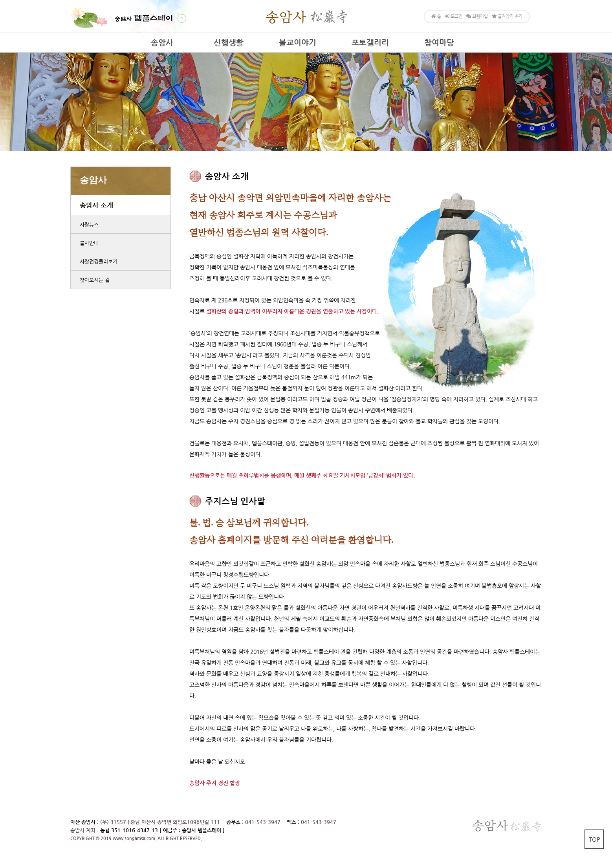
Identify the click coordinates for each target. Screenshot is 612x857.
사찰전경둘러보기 (98, 261)
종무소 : (235, 822)
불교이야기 (297, 42)
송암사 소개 (96, 205)
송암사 (162, 42)
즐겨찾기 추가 (507, 16)
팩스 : (294, 822)
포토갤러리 (370, 42)
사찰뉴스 (89, 224)
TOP (594, 839)
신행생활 (229, 42)
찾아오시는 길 (95, 280)
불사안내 (89, 243)
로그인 (453, 16)
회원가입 (477, 16)
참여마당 (439, 42)
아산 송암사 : (84, 822)
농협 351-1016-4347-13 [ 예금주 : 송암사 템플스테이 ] (162, 830)
